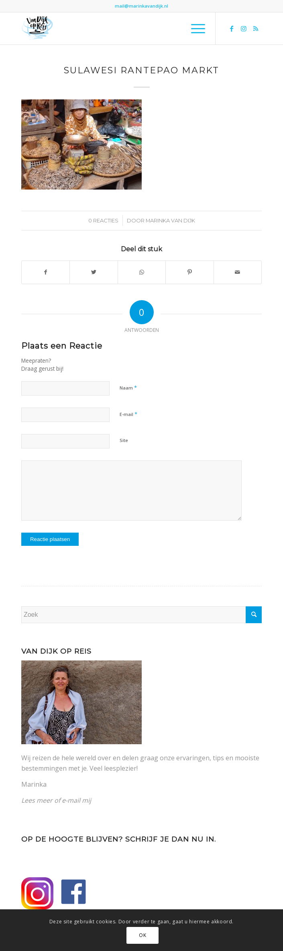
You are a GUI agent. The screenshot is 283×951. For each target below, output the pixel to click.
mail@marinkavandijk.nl (141, 6)
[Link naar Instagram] (244, 28)
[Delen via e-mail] (238, 272)
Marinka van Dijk (170, 220)
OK (142, 935)
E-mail (128, 414)
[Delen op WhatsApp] (141, 272)
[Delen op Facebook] (45, 272)
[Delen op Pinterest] (189, 272)
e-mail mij (76, 800)
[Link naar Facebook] (232, 28)
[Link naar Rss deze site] (256, 28)
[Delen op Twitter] (93, 272)
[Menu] (194, 28)
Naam (128, 387)
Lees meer (37, 800)
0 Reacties (103, 220)
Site (124, 440)
